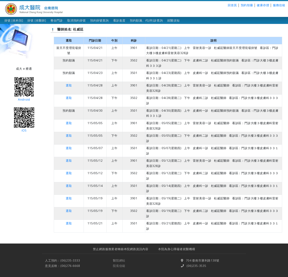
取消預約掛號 (76, 20)
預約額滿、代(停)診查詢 (146, 20)
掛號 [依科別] (13, 20)
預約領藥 (247, 5)
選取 (69, 85)
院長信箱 (119, 271)
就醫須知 (173, 20)
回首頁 (232, 5)
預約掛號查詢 (99, 20)
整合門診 (57, 20)
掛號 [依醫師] (36, 20)
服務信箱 (279, 5)
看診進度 (119, 20)
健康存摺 (263, 5)
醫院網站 (119, 266)
